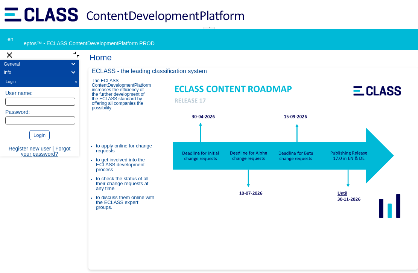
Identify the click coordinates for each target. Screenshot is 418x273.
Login (42, 81)
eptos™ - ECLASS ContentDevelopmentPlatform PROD (89, 43)
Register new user (30, 149)
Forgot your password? (46, 151)
